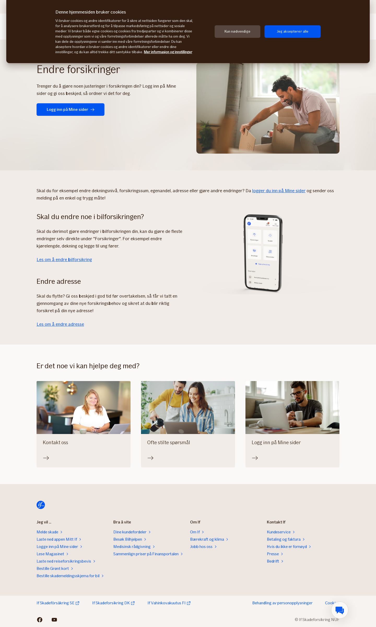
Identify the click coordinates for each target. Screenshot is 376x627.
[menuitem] (339, 610)
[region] (188, 31)
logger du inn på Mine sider (279, 191)
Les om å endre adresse (60, 324)
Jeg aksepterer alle (293, 31)
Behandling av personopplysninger (282, 602)
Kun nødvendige (237, 31)
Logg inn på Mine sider (71, 109)
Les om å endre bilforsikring (64, 259)
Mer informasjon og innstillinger (168, 52)
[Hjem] (41, 505)
